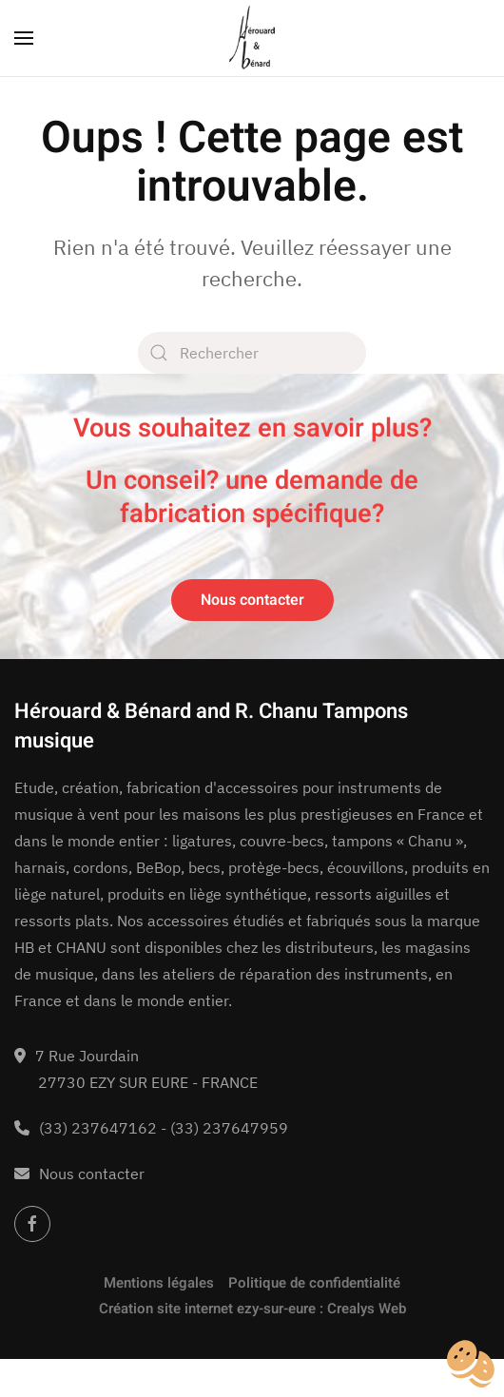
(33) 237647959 (229, 1127)
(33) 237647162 (98, 1127)
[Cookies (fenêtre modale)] (470, 1364)
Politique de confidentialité (314, 1282)
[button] (23, 38)
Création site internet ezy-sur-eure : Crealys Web (252, 1308)
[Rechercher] (252, 353)
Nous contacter (252, 600)
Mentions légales (159, 1282)
